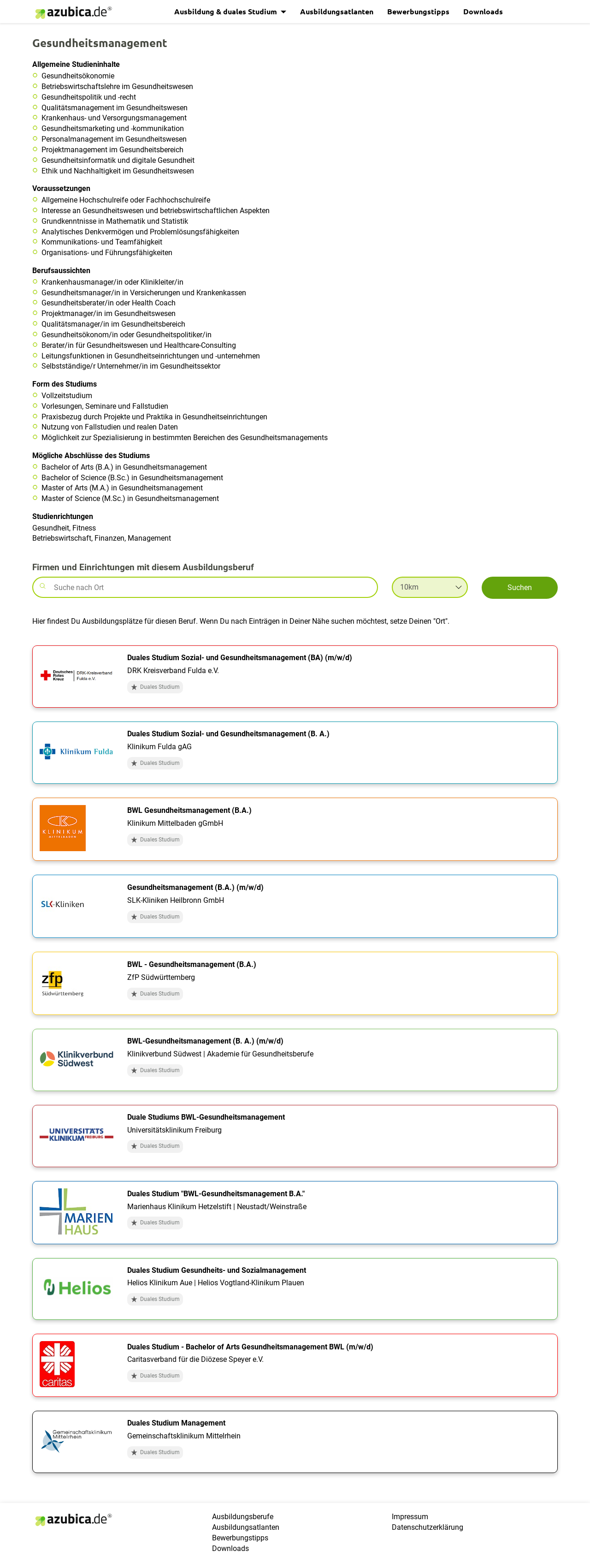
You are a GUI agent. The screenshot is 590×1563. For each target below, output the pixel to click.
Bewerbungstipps (418, 11)
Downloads (483, 11)
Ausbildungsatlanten (336, 11)
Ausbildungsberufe (242, 1516)
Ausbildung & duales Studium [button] (226, 11)
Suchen (519, 587)
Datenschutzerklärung (427, 1527)
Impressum (410, 1516)
